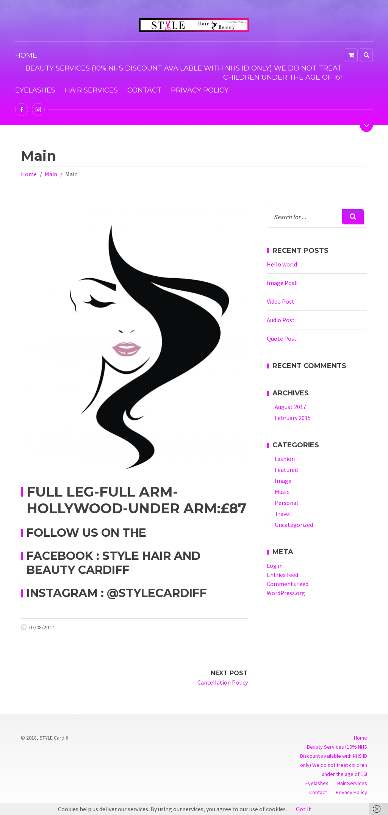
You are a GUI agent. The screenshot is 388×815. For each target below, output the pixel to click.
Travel (283, 513)
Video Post (280, 301)
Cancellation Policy (222, 682)
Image (283, 480)
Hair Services (91, 90)
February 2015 (293, 418)
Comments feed (287, 584)
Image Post (282, 283)
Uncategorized (294, 524)
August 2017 (290, 407)
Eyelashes (35, 90)
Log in (275, 565)
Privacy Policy (199, 90)
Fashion (285, 458)
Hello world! (283, 264)
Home (26, 55)
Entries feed (282, 574)
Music (282, 491)
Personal (286, 502)
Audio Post (281, 320)
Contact (144, 90)
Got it (303, 809)
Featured (286, 469)
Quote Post (282, 338)
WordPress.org (286, 593)
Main (51, 174)
